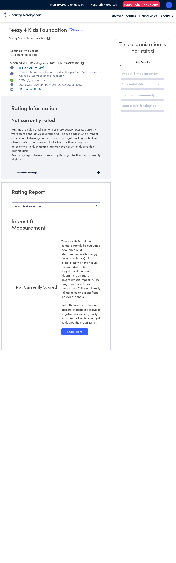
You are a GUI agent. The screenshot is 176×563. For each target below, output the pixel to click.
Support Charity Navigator (141, 4)
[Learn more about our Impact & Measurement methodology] (74, 331)
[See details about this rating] (142, 62)
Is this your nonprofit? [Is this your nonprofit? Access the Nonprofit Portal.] (33, 67)
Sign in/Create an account (67, 4)
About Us (166, 16)
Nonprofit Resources (103, 4)
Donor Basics (148, 16)
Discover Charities (123, 16)
